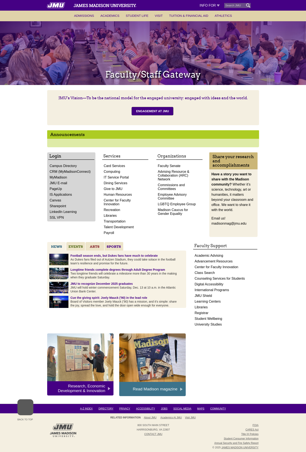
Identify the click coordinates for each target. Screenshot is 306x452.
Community (218, 408)
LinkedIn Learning (63, 212)
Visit (159, 15)
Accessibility (145, 408)
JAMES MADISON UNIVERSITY (240, 447)
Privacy (124, 408)
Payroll (109, 233)
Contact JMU (153, 434)
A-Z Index (86, 408)
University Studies (208, 324)
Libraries (110, 215)
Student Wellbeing (208, 318)
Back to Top (25, 410)
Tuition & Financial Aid (188, 15)
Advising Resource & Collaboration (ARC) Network (174, 175)
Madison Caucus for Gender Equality (173, 211)
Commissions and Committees (171, 187)
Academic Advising (209, 255)
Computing (112, 171)
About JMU (150, 417)
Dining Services (115, 183)
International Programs (212, 290)
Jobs (164, 408)
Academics (110, 15)
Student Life (137, 15)
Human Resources (118, 194)
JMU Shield (203, 296)
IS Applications (61, 194)
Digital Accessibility (209, 284)
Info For (210, 5)
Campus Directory (63, 166)
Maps (200, 408)
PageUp (56, 189)
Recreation (112, 210)
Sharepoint (58, 206)
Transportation (115, 221)
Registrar (201, 313)
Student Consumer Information (241, 438)
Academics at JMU (171, 417)
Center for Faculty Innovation (117, 202)
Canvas (55, 200)
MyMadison (58, 177)
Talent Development (119, 227)
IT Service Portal (116, 177)
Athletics (223, 15)
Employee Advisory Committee (172, 196)
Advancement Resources (214, 261)
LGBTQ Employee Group (177, 204)
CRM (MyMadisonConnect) (70, 171)
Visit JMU (190, 417)
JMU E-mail (58, 183)
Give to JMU (113, 189)
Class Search (205, 273)
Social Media (182, 408)
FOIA (255, 425)
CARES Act (251, 429)
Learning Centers (208, 301)
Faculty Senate (169, 166)
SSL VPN (57, 217)
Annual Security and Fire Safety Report (236, 443)
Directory (105, 408)
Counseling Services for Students (220, 278)
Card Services (114, 166)
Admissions (84, 15)
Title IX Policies (250, 434)
